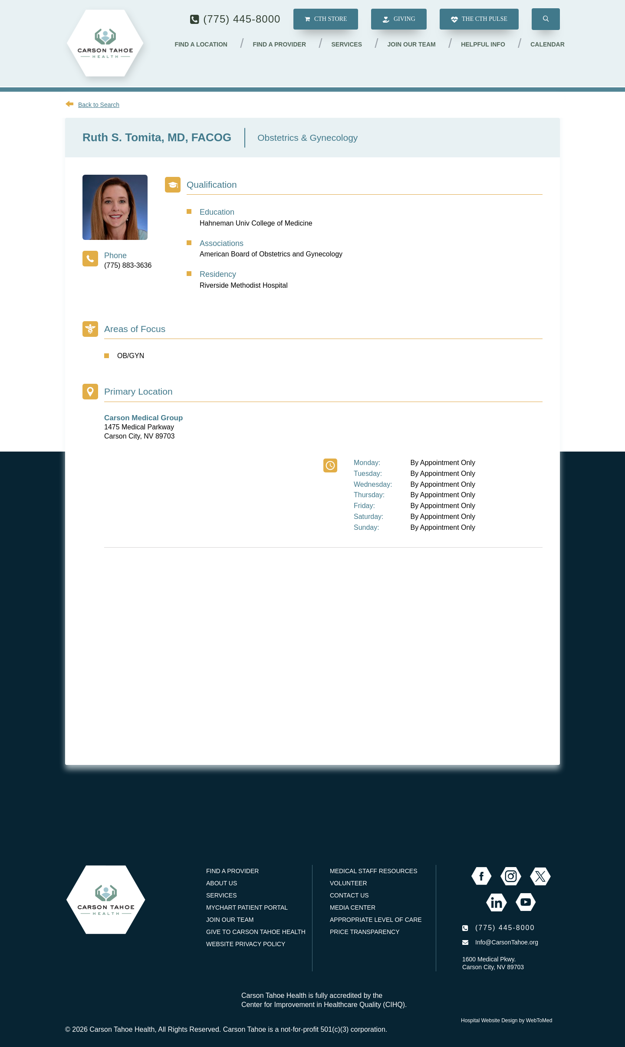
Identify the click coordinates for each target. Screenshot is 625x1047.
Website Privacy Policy (245, 944)
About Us (221, 883)
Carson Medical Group (143, 418)
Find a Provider (280, 44)
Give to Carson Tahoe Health (256, 931)
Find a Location (202, 44)
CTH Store (326, 20)
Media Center (352, 907)
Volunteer (348, 883)
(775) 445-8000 (241, 19)
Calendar (547, 44)
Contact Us (349, 895)
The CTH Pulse (479, 20)
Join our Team (412, 44)
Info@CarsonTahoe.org (506, 942)
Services (347, 44)
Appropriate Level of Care (376, 919)
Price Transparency (365, 931)
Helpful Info (483, 44)
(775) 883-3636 (127, 265)
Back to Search (98, 104)
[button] (546, 20)
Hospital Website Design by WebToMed (506, 1020)
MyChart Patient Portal (247, 907)
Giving (398, 20)
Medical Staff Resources (373, 871)
